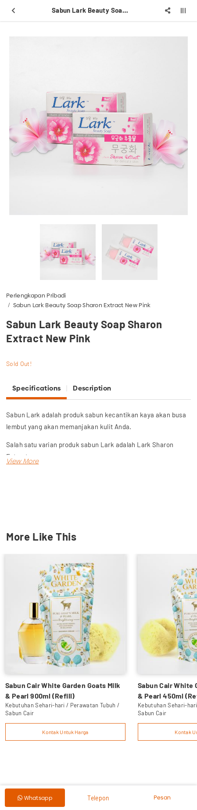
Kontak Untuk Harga (65, 732)
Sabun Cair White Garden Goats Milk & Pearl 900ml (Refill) (63, 690)
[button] (22, 461)
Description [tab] (92, 388)
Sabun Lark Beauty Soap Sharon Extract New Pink (82, 305)
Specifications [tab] (36, 388)
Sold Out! (19, 363)
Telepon (98, 798)
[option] (98, 125)
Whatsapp (35, 798)
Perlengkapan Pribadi (36, 295)
